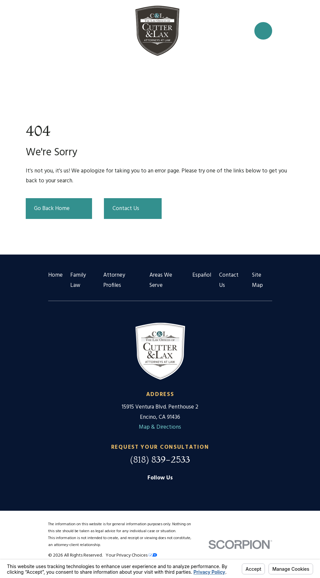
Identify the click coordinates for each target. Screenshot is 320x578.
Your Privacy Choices (131, 555)
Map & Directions (160, 427)
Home (55, 275)
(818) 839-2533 (160, 459)
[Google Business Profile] (144, 491)
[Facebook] (160, 491)
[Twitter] (176, 491)
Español (201, 275)
